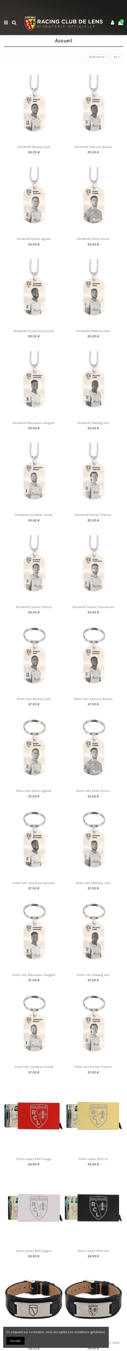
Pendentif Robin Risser (93, 239)
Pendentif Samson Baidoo (93, 147)
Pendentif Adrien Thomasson (93, 607)
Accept (15, 1341)
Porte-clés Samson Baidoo (93, 699)
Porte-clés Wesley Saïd (34, 699)
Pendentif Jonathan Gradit (34, 515)
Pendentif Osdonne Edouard (33, 331)
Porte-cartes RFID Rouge (33, 1159)
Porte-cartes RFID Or (93, 1159)
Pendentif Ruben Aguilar (34, 239)
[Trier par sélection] (98, 57)
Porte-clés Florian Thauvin (93, 1067)
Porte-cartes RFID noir (93, 1251)
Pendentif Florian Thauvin (93, 515)
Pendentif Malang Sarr (93, 423)
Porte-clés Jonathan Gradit (34, 1067)
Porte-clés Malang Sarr (93, 975)
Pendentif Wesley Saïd (33, 147)
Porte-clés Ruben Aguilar (33, 791)
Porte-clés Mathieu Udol (93, 883)
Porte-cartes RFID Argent (33, 1251)
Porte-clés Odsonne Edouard (34, 883)
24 (117, 57)
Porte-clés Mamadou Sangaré (33, 975)
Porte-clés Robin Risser (93, 791)
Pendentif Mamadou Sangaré (34, 423)
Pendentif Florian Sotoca (33, 607)
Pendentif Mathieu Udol (93, 331)
